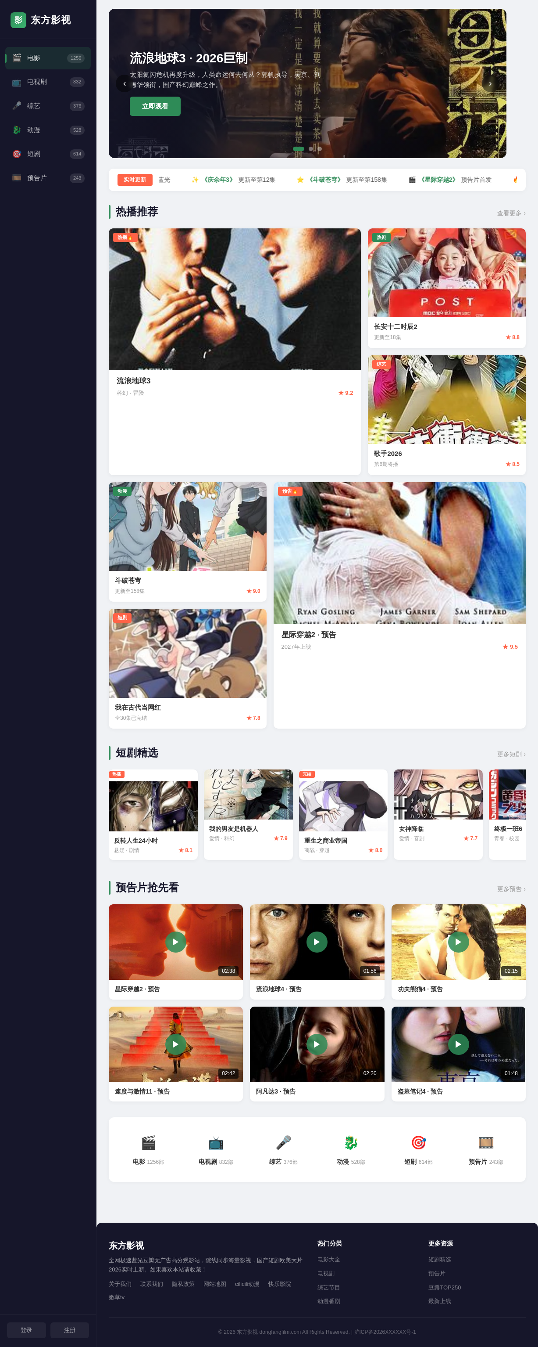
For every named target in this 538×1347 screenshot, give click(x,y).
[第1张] (298, 149)
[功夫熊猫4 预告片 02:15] (459, 953)
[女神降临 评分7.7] (449, 809)
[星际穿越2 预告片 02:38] (176, 953)
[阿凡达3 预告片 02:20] (317, 1056)
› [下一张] (490, 83)
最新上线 (439, 1301)
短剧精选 (439, 1259)
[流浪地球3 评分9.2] (235, 351)
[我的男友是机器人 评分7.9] (253, 809)
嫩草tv (117, 1297)
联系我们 (151, 1284)
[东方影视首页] (48, 20)
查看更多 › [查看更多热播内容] (511, 213)
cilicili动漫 (247, 1284)
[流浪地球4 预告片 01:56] (317, 953)
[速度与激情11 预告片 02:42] (176, 1056)
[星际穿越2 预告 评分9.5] (400, 605)
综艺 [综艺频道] (48, 108)
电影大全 (328, 1259)
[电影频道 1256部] (148, 1151)
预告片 (436, 1273)
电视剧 (326, 1273)
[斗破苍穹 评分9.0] (188, 542)
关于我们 (120, 1284)
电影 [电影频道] (48, 58)
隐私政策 (183, 1284)
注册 (69, 1329)
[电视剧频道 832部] (216, 1151)
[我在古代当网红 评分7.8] (188, 669)
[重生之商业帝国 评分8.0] (351, 815)
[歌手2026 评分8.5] (447, 415)
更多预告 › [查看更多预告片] (511, 891)
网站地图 (214, 1284)
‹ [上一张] (124, 83)
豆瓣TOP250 (444, 1287)
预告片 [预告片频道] (48, 183)
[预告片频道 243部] (486, 1151)
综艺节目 (328, 1287)
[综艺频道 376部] (283, 1151)
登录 (26, 1329)
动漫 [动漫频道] (48, 133)
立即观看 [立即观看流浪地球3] (155, 106)
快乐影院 (279, 1284)
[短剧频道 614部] (418, 1151)
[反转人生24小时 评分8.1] (155, 815)
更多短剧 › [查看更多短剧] (511, 754)
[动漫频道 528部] (351, 1151)
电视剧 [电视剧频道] (48, 83)
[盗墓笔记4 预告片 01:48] (459, 1056)
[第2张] (311, 149)
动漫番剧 (328, 1301)
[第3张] (319, 149)
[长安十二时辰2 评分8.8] (447, 288)
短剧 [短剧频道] (48, 158)
